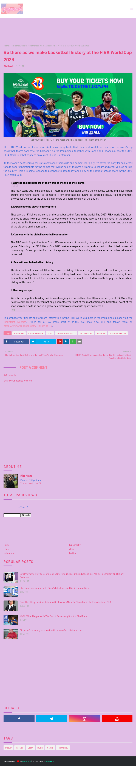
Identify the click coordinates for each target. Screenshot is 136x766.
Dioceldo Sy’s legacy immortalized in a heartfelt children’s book (51, 630)
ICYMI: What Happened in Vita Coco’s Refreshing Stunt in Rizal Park (53, 616)
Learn (30, 747)
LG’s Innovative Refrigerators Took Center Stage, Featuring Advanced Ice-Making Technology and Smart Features (72, 575)
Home (6, 45)
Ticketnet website (19, 45)
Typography (75, 544)
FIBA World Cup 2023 (65, 333)
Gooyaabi (49, 761)
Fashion (19, 747)
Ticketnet (101, 333)
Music (40, 747)
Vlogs (71, 549)
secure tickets (86, 333)
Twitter (72, 553)
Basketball (19, 333)
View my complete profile (31, 483)
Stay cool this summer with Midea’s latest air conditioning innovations (54, 588)
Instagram (9, 553)
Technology (63, 747)
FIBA (50, 333)
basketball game (35, 333)
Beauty (8, 747)
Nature (50, 747)
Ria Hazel (8, 66)
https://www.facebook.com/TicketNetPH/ (28, 325)
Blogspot (26, 761)
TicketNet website (15, 321)
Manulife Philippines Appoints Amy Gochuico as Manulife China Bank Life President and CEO (65, 602)
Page (6, 549)
